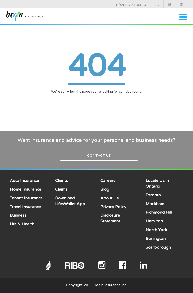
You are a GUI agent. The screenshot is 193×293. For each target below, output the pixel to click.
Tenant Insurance (26, 198)
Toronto (153, 195)
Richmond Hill (159, 212)
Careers (107, 180)
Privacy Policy (113, 206)
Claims (61, 189)
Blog (104, 189)
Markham (155, 203)
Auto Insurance (24, 180)
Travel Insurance (25, 206)
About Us (109, 198)
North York (156, 229)
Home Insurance (25, 189)
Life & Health (22, 224)
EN (156, 5)
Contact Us (99, 155)
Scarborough (158, 247)
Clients (61, 180)
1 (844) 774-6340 (130, 5)
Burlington (156, 238)
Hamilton (154, 221)
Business (18, 215)
